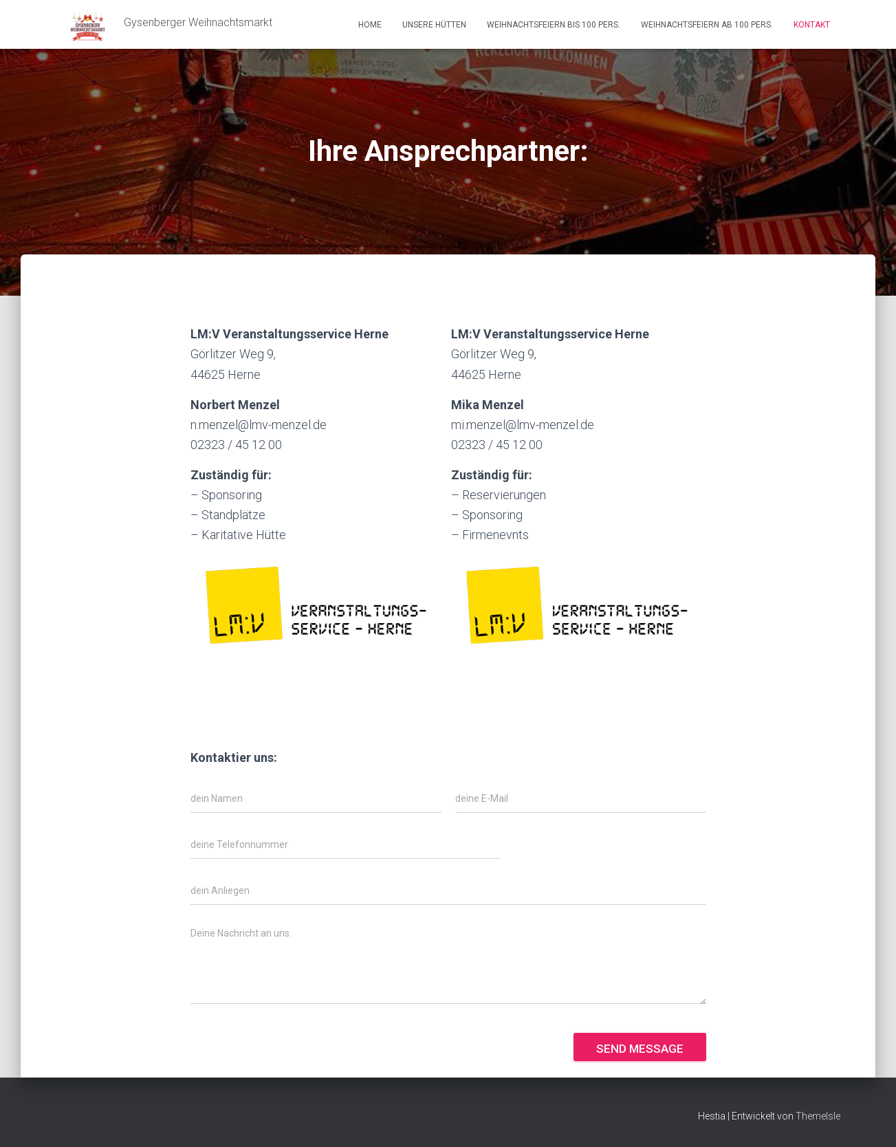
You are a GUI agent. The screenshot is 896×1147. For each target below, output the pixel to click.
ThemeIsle (818, 1116)
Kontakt (812, 25)
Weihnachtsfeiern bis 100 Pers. (553, 25)
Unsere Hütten (434, 25)
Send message (640, 1049)
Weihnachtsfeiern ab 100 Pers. (707, 25)
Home (370, 25)
